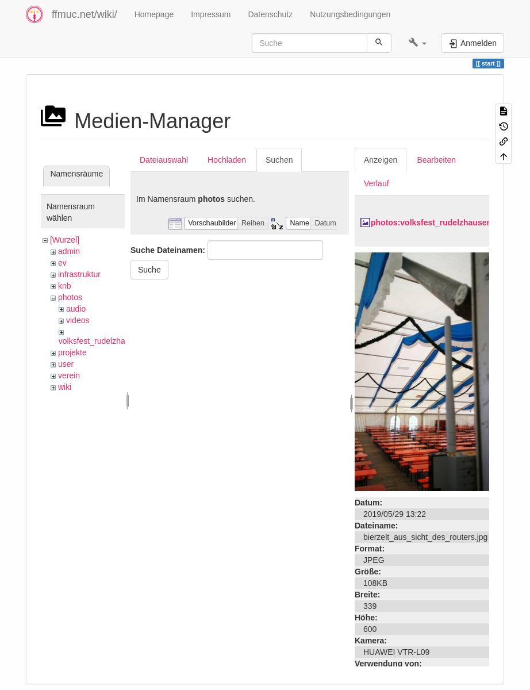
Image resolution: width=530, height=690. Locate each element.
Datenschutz (270, 14)
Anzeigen (380, 159)
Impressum (211, 14)
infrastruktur (79, 274)
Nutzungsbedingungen (350, 14)
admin (69, 251)
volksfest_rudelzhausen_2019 (112, 341)
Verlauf (376, 183)
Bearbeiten (436, 159)
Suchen (279, 159)
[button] (417, 43)
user (66, 364)
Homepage (154, 14)
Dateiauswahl (164, 159)
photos (70, 297)
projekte (72, 352)
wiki (64, 387)
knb (64, 285)
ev (62, 262)
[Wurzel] (64, 239)
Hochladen (227, 159)
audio (76, 308)
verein (69, 375)
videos (77, 320)
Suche (149, 269)
